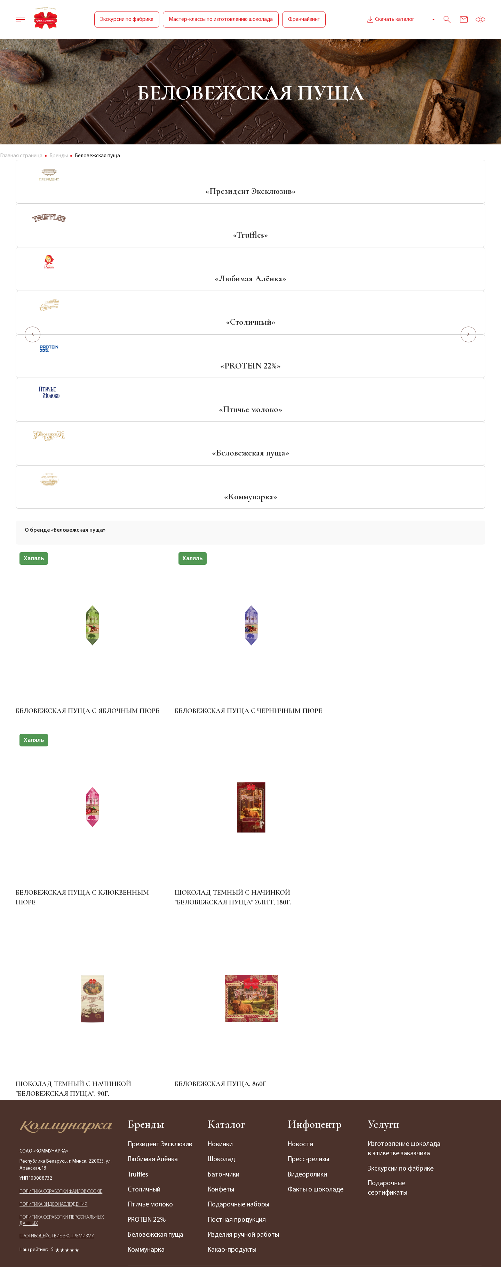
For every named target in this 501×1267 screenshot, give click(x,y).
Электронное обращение (148, 1166)
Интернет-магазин (312, 1091)
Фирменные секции (237, 1097)
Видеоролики (308, 944)
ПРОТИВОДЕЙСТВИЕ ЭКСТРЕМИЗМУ (56, 1009)
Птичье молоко (151, 974)
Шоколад (222, 929)
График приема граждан (164, 1122)
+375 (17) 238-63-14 (391, 1059)
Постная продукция (237, 989)
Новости (301, 914)
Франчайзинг (304, 19)
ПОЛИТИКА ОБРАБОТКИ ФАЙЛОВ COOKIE (60, 963)
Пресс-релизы (309, 929)
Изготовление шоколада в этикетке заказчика (400, 924)
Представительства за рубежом (162, 1142)
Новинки (220, 914)
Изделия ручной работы (232, 1009)
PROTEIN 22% (147, 989)
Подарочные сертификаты (388, 969)
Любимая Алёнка (153, 929)
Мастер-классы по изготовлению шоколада (221, 19)
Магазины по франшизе (243, 1112)
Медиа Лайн (362, 1245)
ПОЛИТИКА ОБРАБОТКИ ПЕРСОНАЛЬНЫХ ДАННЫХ (61, 993)
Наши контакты (151, 1082)
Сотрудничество (153, 1186)
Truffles (138, 944)
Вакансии (310, 1062)
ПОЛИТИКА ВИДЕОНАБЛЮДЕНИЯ (53, 976)
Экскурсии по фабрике (126, 19)
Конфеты (222, 959)
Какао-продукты (233, 1029)
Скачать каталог (389, 19)
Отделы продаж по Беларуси (156, 1102)
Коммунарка (146, 1019)
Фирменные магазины (241, 1082)
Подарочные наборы (239, 974)
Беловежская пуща (156, 1004)
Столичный (144, 959)
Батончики (224, 944)
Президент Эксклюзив (161, 914)
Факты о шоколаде (317, 959)
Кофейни (221, 1127)
